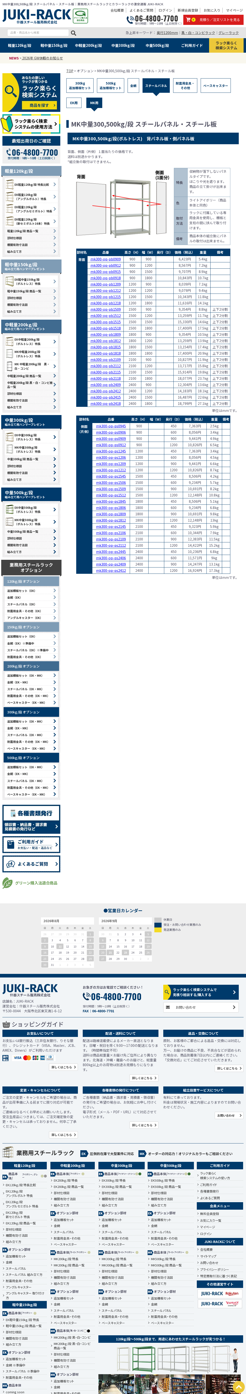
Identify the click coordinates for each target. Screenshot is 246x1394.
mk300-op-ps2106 (111, 532)
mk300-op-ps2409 (111, 564)
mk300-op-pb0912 (105, 265)
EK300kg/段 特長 (114, 1180)
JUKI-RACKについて (219, 1241)
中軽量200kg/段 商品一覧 (24, 376)
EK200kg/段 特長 (66, 1180)
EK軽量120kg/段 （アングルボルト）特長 (25, 197)
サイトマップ (208, 1256)
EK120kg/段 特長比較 (21, 1185)
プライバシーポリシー (214, 1269)
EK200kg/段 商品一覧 (69, 1187)
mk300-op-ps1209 (111, 463)
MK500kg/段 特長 (163, 1259)
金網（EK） (14, 597)
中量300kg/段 (123, 45)
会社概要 (117, 10)
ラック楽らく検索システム (226, 45)
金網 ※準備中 (15, 1365)
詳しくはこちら (62, 1067)
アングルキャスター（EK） (25, 618)
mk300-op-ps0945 (111, 426)
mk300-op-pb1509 (105, 309)
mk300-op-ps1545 (111, 476)
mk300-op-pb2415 (105, 397)
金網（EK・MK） (18, 682)
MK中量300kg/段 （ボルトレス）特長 (23, 449)
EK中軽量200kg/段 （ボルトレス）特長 (23, 342)
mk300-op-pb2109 (105, 359)
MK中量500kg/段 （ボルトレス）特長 (23, 522)
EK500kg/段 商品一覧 (166, 1187)
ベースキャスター (215, 85)
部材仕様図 (14, 238)
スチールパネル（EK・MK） (25, 689)
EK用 (74, 102)
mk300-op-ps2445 (111, 551)
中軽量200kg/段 (88, 45)
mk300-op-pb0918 (105, 277)
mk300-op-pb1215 (105, 296)
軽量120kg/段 (19, 45)
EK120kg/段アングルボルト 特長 (19, 1193)
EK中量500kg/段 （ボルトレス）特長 (23, 509)
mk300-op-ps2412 (111, 570)
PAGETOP (239, 1387)
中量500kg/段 (157, 45)
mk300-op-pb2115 (105, 372)
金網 (133, 85)
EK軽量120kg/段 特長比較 (27, 184)
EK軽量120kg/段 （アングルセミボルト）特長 (28, 209)
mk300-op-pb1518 (105, 328)
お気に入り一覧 (210, 1220)
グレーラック (229, 32)
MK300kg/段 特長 (114, 1259)
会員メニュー (220, 1205)
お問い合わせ (186, 1007)
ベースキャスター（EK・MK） (27, 702)
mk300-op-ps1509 (111, 488)
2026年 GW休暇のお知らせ (42, 58)
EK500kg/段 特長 (163, 1180)
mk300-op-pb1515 (105, 321)
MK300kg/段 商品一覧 (117, 1265)
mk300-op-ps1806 (111, 507)
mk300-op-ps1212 (111, 469)
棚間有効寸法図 (17, 245)
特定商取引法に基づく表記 (218, 1276)
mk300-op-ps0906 (111, 432)
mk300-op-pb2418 (105, 403)
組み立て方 (14, 251)
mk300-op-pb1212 (105, 290)
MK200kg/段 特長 (66, 1259)
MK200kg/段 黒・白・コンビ (72, 1337)
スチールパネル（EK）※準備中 (27, 650)
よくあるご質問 (141, 10)
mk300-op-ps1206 (111, 457)
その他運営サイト (219, 1284)
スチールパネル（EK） (22, 604)
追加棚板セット (16, 1256)
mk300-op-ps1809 (111, 513)
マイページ (234, 10)
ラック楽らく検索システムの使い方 (215, 1175)
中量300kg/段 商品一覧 (22, 459)
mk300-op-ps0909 (111, 438)
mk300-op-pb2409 (105, 384)
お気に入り (212, 10)
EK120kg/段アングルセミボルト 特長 (22, 1204)
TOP (69, 70)
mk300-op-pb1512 (105, 315)
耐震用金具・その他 (185, 85)
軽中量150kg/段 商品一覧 (24, 291)
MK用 (94, 102)
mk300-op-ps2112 (111, 545)
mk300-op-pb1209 (105, 284)
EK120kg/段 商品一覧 (21, 1223)
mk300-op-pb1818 (105, 353)
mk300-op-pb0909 (105, 259)
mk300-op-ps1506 (111, 482)
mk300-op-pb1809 (105, 334)
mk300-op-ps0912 (111, 444)
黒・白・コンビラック (198, 32)
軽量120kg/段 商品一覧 (22, 231)
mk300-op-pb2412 (105, 390)
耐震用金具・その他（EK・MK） (28, 696)
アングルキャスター (19, 1287)
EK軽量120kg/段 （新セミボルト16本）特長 (27, 221)
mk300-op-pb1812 (105, 340)
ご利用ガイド (192, 45)
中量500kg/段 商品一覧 (22, 531)
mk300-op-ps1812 (111, 520)
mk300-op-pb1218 (105, 303)
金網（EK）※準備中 (20, 643)
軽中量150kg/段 (54, 45)
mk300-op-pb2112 (105, 365)
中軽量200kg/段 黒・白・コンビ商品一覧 (30, 385)
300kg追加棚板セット (80, 85)
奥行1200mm (167, 32)
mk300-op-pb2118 (105, 378)
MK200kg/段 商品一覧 (69, 1265)
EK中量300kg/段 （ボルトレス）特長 (23, 437)
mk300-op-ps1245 (111, 451)
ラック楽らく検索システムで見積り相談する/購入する (195, 992)
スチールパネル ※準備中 (23, 1371)
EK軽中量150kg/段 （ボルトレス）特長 (23, 281)
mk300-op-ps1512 (111, 495)
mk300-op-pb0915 (105, 271)
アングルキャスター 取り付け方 (25, 1295)
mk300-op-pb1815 (105, 347)
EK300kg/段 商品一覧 (117, 1187)
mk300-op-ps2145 (111, 526)
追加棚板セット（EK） (22, 591)
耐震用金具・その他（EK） (25, 611)
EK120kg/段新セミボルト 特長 (18, 1214)
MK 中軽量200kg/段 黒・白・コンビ (27, 366)
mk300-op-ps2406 (111, 557)
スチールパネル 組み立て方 (24, 1274)
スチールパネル (156, 85)
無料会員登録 (209, 1213)
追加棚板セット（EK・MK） (25, 675)
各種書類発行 (209, 1191)
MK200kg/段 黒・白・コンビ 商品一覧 (72, 1346)
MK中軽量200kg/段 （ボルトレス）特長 (23, 354)
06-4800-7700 (156, 18)
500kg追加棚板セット (111, 85)
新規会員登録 (188, 10)
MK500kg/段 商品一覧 (166, 1265)
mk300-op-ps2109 (111, 539)
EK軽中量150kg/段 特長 (22, 1320)
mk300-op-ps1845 (111, 501)
